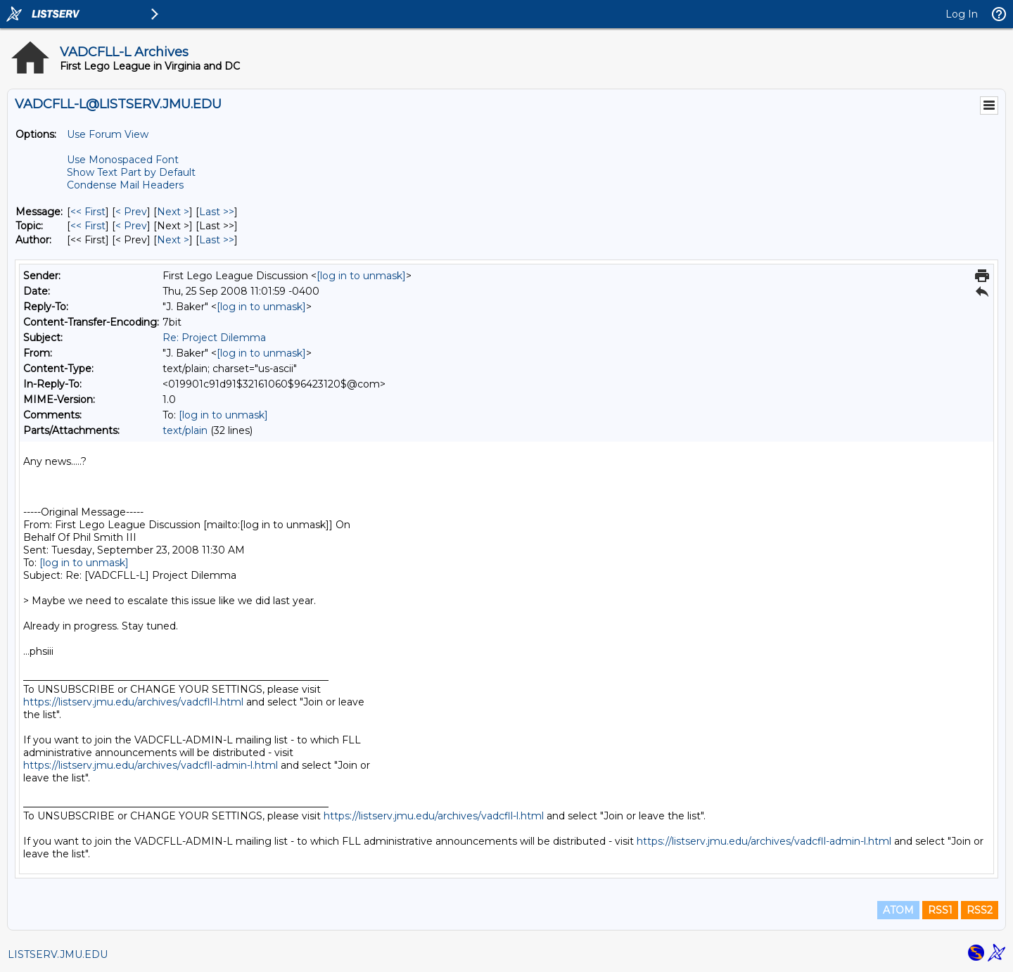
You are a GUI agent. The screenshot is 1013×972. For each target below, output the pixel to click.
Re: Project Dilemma (214, 337)
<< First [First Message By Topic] (88, 225)
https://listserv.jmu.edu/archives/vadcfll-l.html (133, 702)
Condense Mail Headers (125, 185)
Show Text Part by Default (131, 172)
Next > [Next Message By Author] (173, 240)
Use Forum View (107, 134)
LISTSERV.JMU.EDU (58, 954)
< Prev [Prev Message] (131, 211)
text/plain (185, 430)
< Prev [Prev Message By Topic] (131, 225)
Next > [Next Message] (173, 211)
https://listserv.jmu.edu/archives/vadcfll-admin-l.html (150, 765)
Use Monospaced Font (123, 159)
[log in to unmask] (361, 275)
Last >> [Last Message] (216, 211)
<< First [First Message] (88, 211)
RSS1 (940, 910)
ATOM (898, 910)
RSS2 (980, 910)
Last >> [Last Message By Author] (216, 240)
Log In (961, 14)
